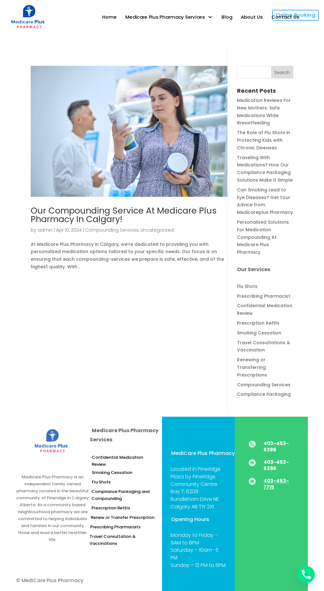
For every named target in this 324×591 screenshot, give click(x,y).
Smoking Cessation (259, 333)
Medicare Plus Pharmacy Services (165, 17)
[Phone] (306, 574)
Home (110, 17)
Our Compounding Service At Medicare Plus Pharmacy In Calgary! (124, 215)
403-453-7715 (276, 483)
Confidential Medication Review (117, 460)
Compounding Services (112, 230)
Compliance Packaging (264, 394)
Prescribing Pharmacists (115, 527)
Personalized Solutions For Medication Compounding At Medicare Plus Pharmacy (263, 237)
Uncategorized (157, 230)
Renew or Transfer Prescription (122, 517)
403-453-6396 (276, 465)
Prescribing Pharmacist (263, 296)
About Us (252, 17)
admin (45, 230)
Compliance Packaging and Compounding (120, 494)
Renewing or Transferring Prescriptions (252, 367)
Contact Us (285, 17)
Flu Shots (247, 286)
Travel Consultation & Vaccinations (113, 539)
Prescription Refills (258, 323)
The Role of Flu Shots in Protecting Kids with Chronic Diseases (263, 140)
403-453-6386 (276, 446)
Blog (226, 17)
